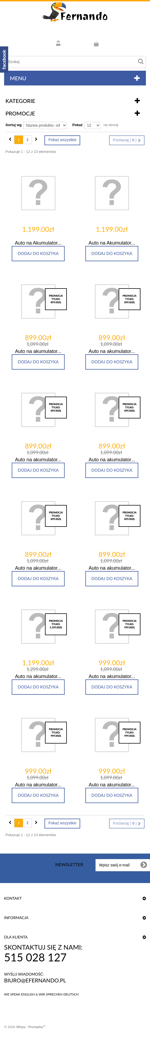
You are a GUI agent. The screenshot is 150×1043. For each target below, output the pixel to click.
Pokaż (77, 125)
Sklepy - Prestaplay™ (31, 1027)
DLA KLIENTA (16, 937)
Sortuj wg (13, 125)
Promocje (20, 113)
